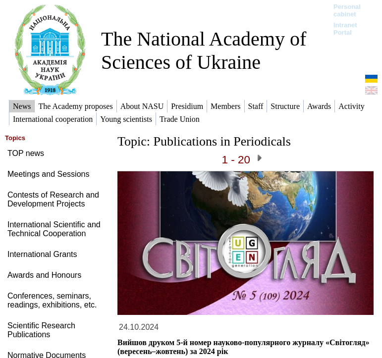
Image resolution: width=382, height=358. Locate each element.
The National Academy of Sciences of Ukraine (203, 50)
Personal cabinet (347, 10)
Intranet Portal (345, 28)
